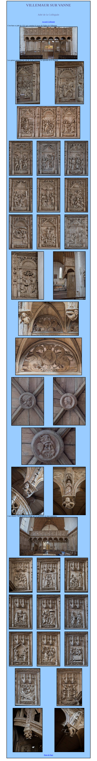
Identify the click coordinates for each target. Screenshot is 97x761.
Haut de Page (48, 755)
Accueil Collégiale (48, 22)
